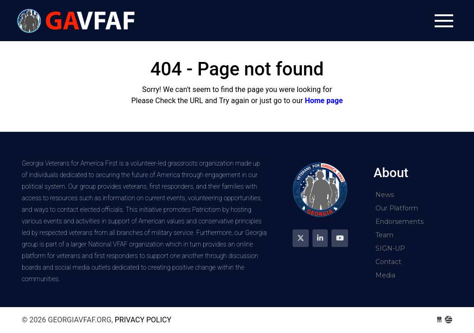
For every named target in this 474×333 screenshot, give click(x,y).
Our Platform (396, 208)
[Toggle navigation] (444, 20)
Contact (388, 262)
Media (385, 275)
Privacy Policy (143, 319)
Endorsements (399, 221)
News (384, 195)
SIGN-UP (390, 248)
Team (384, 235)
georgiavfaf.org (77, 20)
